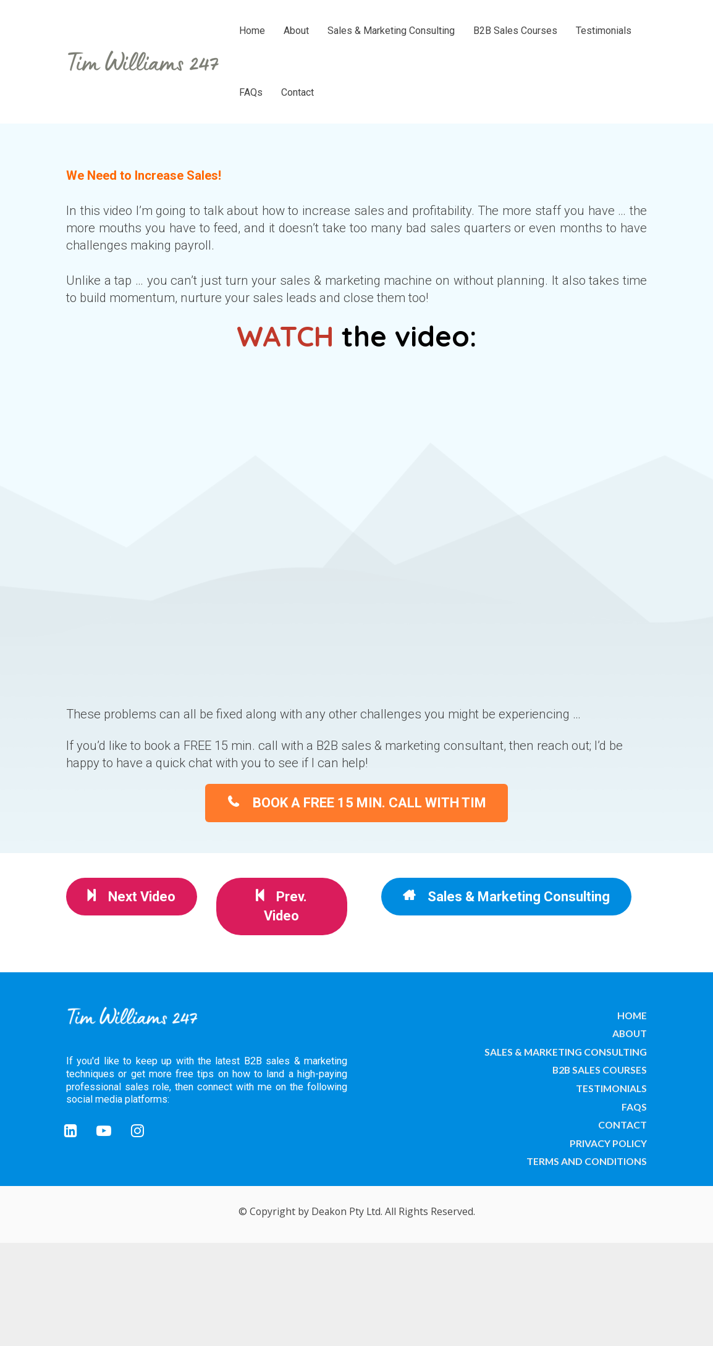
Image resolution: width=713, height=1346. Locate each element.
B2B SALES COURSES (599, 1069)
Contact (297, 92)
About (296, 30)
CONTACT (622, 1124)
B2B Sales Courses (515, 30)
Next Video (131, 896)
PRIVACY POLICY (608, 1143)
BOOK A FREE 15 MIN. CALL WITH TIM (356, 802)
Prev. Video (281, 905)
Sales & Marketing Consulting (391, 30)
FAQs (251, 92)
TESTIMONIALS (611, 1088)
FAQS (634, 1107)
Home (252, 30)
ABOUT (629, 1033)
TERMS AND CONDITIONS (586, 1161)
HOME (632, 1015)
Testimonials (603, 30)
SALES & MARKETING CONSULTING (565, 1052)
